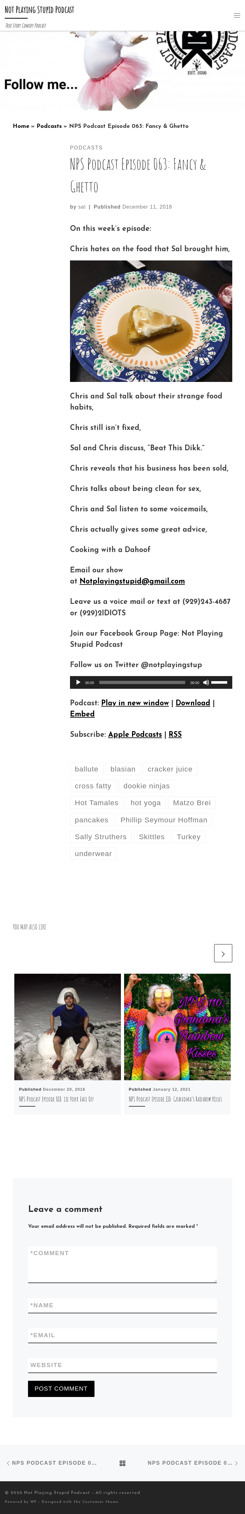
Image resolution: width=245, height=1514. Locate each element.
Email (43, 1335)
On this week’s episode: (110, 229)
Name (42, 1305)
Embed (82, 714)
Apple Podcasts (135, 735)
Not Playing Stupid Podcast (57, 1493)
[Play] (78, 682)
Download (193, 703)
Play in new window (135, 703)
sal (82, 207)
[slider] (142, 682)
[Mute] (206, 682)
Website (47, 1365)
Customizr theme (100, 1502)
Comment (50, 1253)
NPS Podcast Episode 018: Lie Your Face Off (56, 1099)
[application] (151, 682)
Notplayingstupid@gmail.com (132, 581)
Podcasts (49, 126)
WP (33, 1502)
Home (21, 126)
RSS (175, 735)
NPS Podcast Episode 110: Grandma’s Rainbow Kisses (175, 1099)
